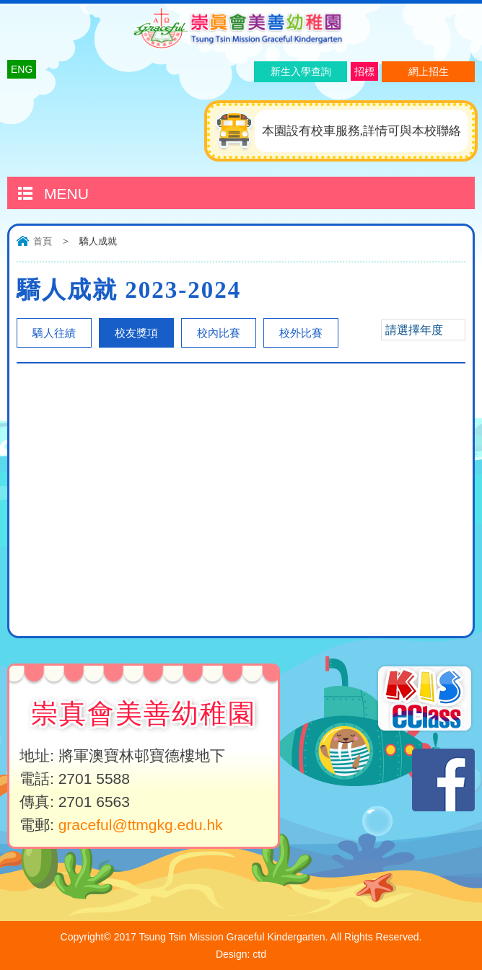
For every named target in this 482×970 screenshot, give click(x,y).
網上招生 (428, 71)
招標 (364, 71)
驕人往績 (54, 333)
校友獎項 (136, 333)
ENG (21, 69)
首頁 (42, 241)
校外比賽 (301, 333)
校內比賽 (218, 333)
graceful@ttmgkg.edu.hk (140, 824)
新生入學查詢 (301, 71)
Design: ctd (241, 954)
